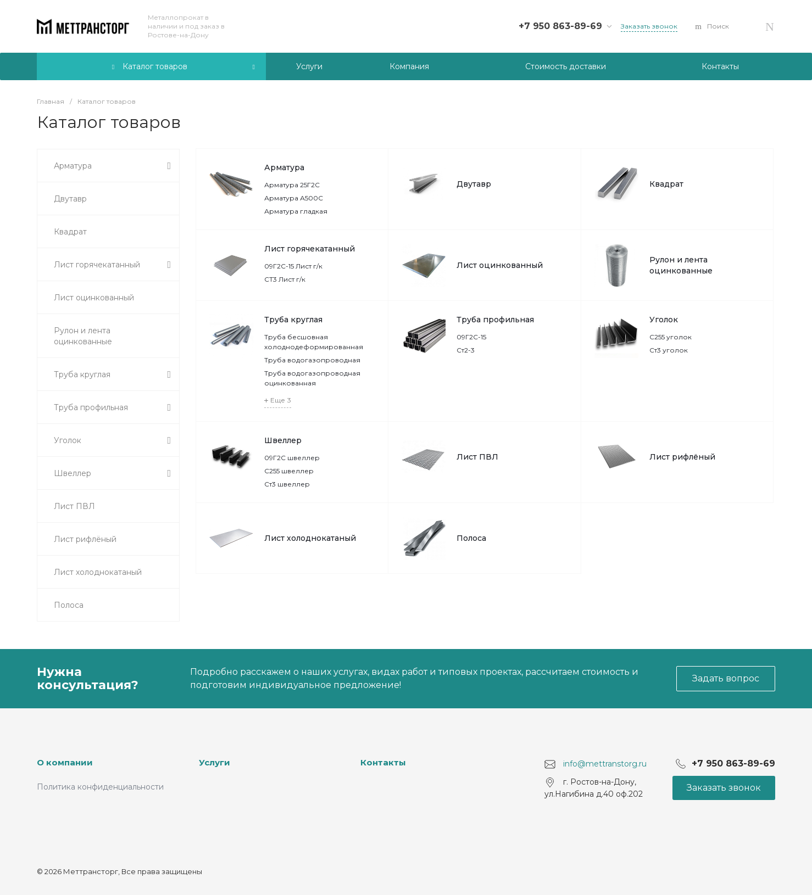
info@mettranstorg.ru (605, 764)
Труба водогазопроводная (312, 360)
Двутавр (474, 184)
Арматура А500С (293, 198)
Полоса (471, 538)
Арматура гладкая (295, 211)
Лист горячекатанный (309, 249)
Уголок (663, 320)
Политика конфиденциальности (100, 787)
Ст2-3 (466, 350)
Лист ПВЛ (477, 457)
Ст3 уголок (668, 350)
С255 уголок (670, 337)
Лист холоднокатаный (310, 538)
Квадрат (666, 184)
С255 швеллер (289, 471)
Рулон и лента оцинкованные (681, 265)
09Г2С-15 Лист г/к (293, 266)
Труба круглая (293, 320)
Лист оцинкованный (500, 265)
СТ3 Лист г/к (284, 279)
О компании (65, 762)
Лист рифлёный (682, 457)
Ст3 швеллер (287, 484)
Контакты (383, 762)
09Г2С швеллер (292, 458)
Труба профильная (495, 320)
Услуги (214, 762)
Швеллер (283, 440)
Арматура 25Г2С (292, 185)
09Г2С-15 (471, 337)
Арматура (284, 167)
